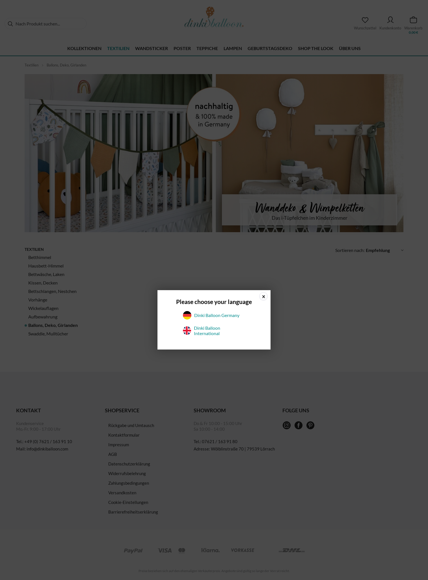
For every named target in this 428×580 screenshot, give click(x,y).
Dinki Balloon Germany (211, 315)
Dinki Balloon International (201, 330)
